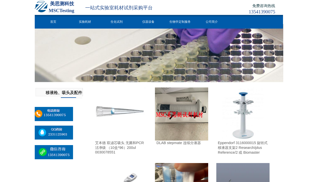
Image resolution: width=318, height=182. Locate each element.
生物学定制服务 (180, 22)
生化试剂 (117, 22)
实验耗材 (85, 22)
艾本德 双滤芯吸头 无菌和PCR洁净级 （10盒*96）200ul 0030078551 (119, 147)
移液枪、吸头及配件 (64, 92)
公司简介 (212, 22)
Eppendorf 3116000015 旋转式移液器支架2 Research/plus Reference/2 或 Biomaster (243, 147)
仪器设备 (148, 22)
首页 (53, 22)
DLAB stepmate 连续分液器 (178, 143)
